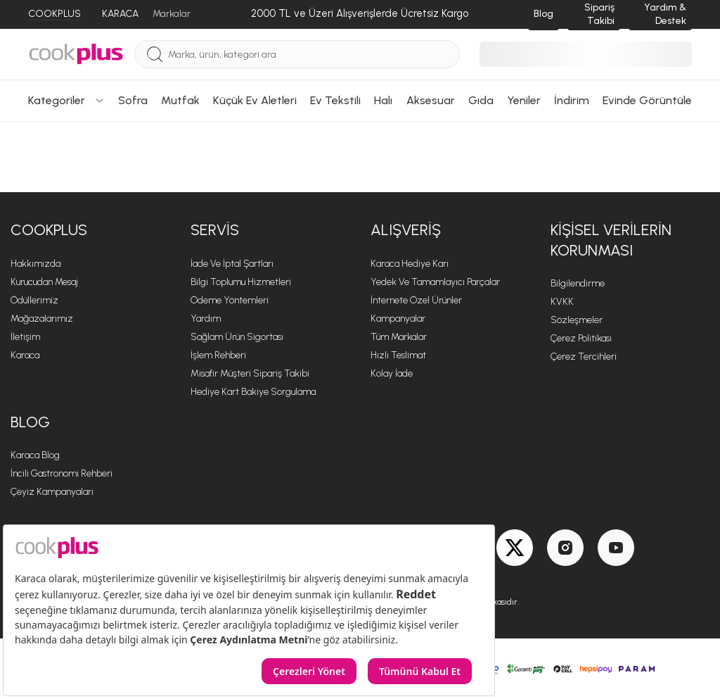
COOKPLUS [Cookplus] (54, 14)
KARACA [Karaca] (120, 14)
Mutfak (180, 100)
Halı (383, 100)
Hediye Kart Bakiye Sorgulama (253, 392)
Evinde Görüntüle (647, 100)
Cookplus (49, 229)
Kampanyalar (398, 319)
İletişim (25, 337)
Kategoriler (66, 100)
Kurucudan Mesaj (44, 282)
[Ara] (154, 54)
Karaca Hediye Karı (410, 264)
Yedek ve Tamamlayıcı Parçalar (435, 282)
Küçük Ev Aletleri (255, 100)
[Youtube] (616, 547)
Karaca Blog (35, 455)
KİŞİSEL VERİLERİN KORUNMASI (611, 240)
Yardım (206, 319)
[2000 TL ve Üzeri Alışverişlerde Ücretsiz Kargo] (359, 14)
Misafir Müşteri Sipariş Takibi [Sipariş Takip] (250, 373)
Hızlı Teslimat (398, 355)
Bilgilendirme (578, 283)
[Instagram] (565, 547)
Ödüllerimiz (34, 300)
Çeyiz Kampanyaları (52, 492)
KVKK (562, 302)
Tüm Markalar (399, 337)
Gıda (481, 100)
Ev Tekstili (335, 100)
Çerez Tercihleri (584, 357)
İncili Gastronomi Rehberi (61, 473)
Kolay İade (392, 373)
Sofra (133, 100)
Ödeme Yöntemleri (230, 300)
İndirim (571, 100)
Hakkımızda (35, 264)
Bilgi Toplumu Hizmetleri (241, 282)
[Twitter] (514, 547)
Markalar (172, 14)
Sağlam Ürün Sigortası (237, 337)
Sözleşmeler (577, 320)
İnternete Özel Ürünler (416, 300)
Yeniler (524, 100)
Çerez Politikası (581, 338)
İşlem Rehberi (218, 355)
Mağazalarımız (42, 319)
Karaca (25, 355)
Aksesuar (430, 100)
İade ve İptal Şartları (232, 264)
